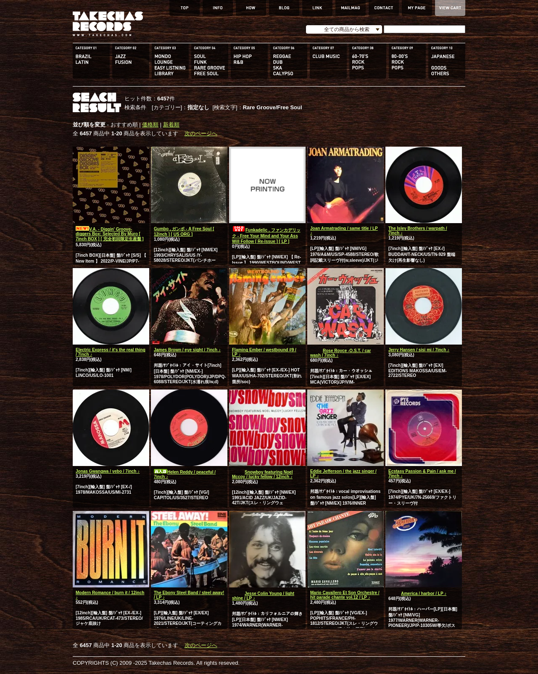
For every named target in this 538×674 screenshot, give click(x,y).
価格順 (150, 124)
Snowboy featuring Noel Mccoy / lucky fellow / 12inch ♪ (262, 474)
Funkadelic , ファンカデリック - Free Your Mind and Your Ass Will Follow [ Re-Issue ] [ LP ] (266, 236)
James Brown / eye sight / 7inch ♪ (187, 350)
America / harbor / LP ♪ (417, 593)
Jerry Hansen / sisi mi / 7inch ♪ (418, 350)
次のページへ (201, 133)
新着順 (171, 124)
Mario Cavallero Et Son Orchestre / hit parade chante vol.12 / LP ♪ (345, 595)
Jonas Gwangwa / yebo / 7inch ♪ (108, 471)
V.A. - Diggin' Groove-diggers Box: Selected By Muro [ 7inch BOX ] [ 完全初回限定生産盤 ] (110, 234)
